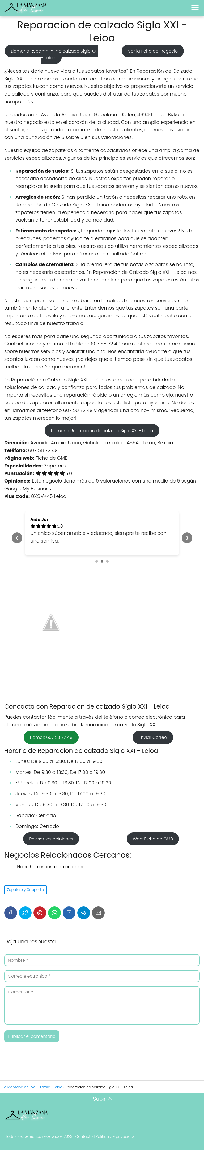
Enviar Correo (153, 737)
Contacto (84, 1136)
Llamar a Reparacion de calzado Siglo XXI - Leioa (102, 430)
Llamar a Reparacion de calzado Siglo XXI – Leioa (54, 54)
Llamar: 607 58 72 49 (51, 737)
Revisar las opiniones (51, 839)
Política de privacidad (116, 1136)
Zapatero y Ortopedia (25, 889)
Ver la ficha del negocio (153, 51)
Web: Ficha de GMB (153, 839)
